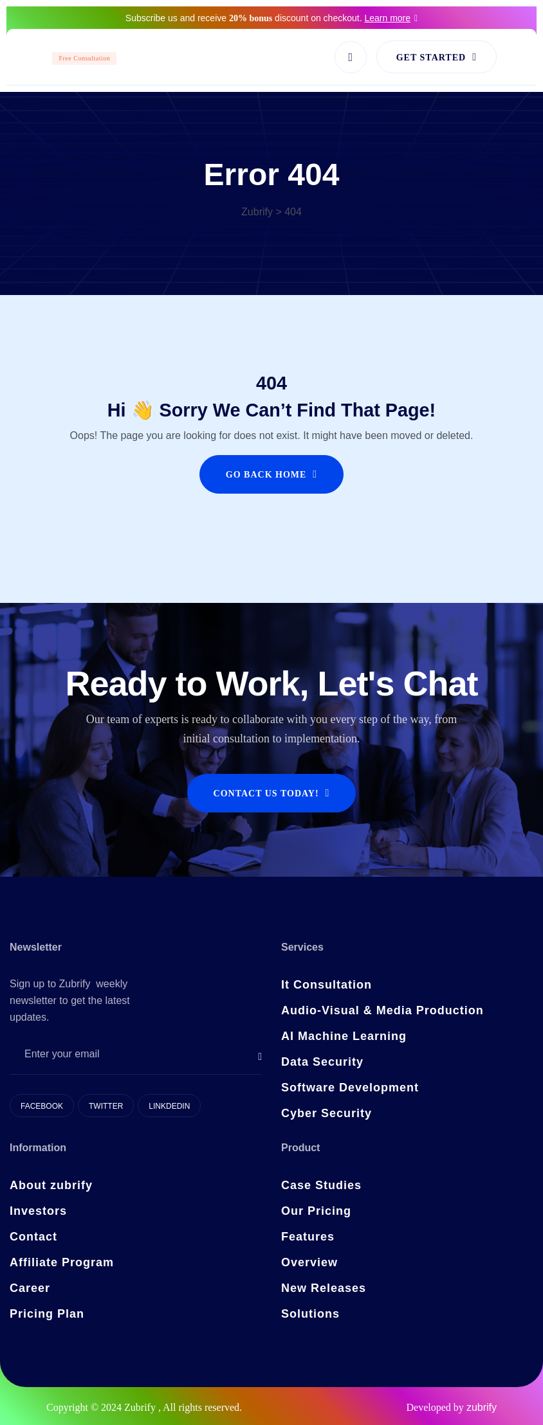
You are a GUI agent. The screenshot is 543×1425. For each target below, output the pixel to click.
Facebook (42, 1106)
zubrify (481, 1407)
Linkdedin (169, 1106)
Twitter (106, 1106)
